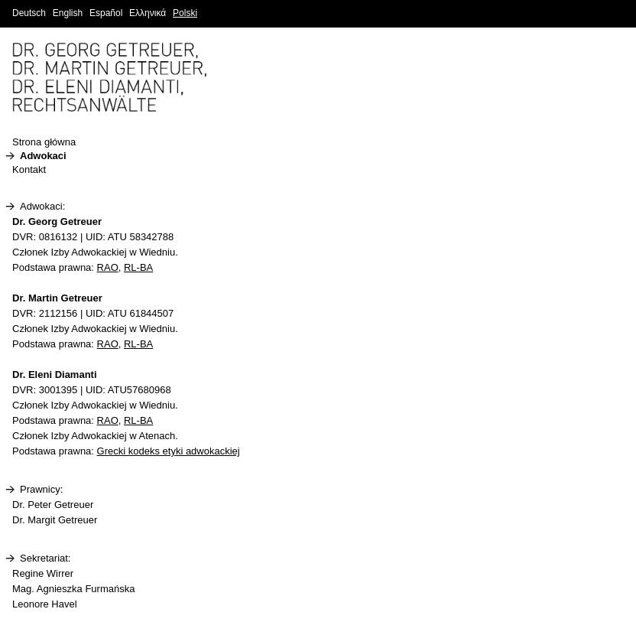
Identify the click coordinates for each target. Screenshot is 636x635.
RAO (107, 267)
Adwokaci (43, 155)
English (68, 13)
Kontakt (29, 169)
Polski (185, 13)
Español (105, 13)
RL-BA (138, 267)
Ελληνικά (147, 13)
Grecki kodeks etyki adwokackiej (168, 451)
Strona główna (44, 142)
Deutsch (29, 13)
